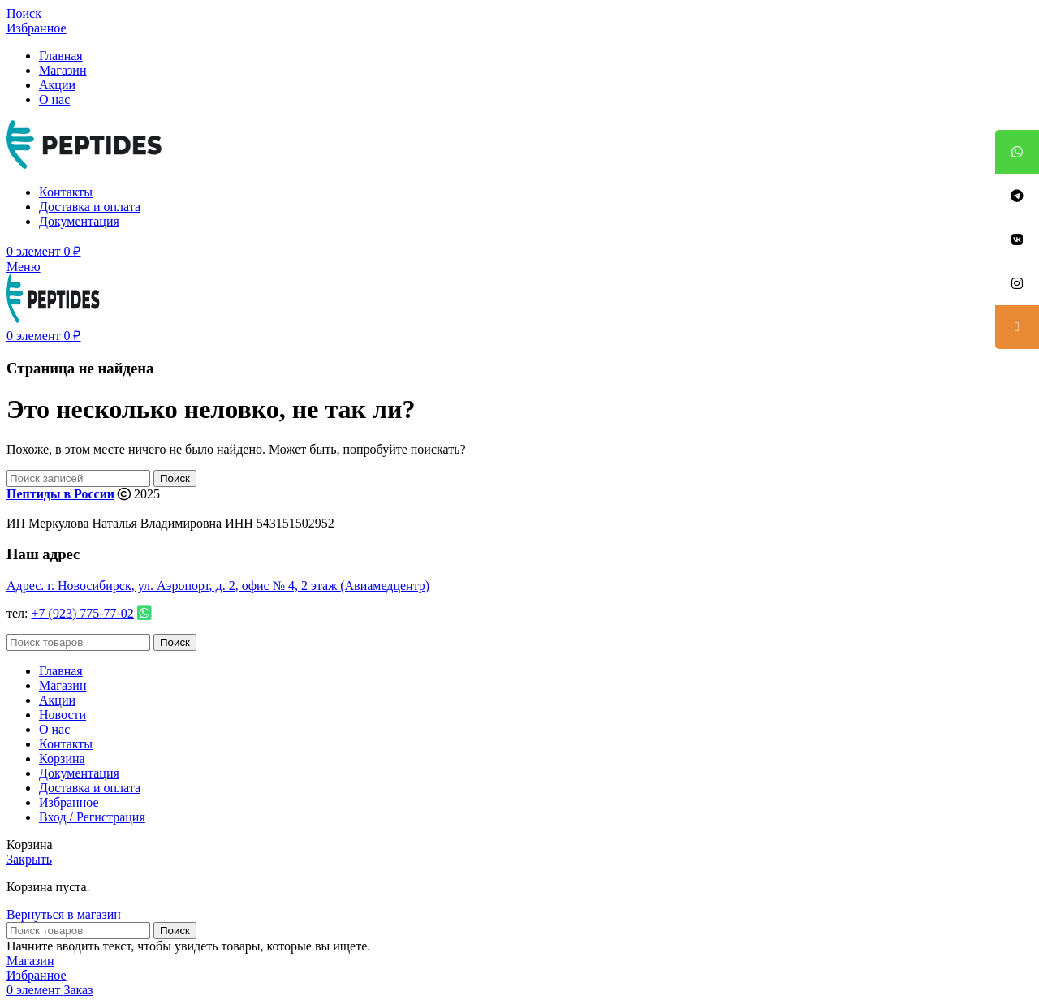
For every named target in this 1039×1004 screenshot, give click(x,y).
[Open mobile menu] (23, 267)
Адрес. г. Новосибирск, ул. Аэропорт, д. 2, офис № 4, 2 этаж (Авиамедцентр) (217, 585)
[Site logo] (87, 164)
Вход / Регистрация (92, 817)
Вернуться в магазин (63, 914)
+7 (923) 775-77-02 (83, 613)
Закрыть (29, 859)
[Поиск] (23, 13)
